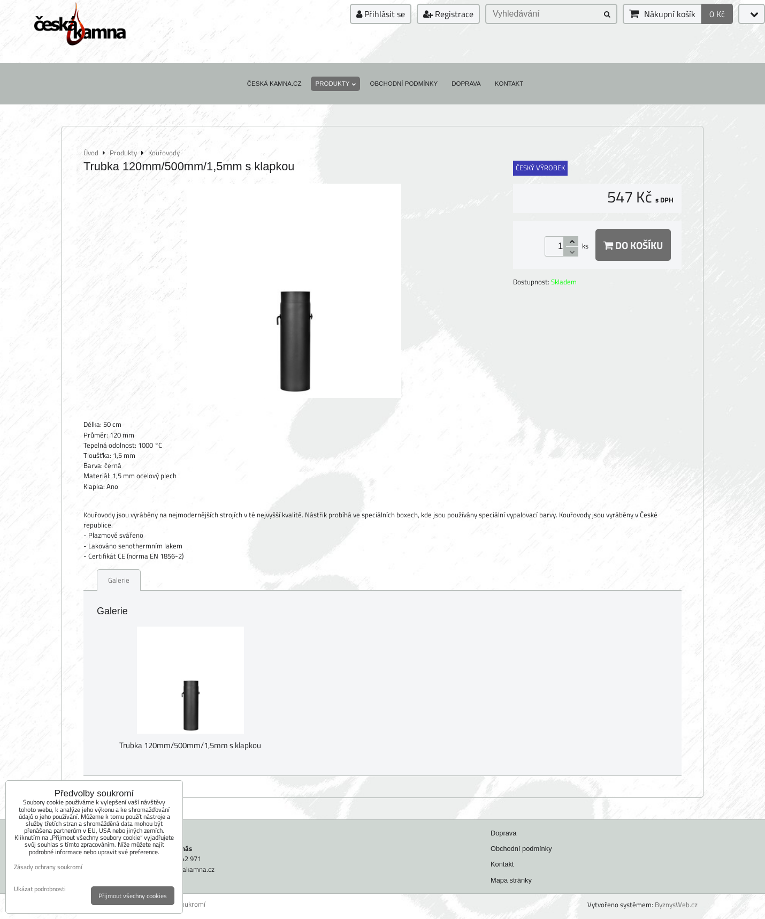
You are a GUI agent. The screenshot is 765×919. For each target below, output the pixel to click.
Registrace (448, 13)
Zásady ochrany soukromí (48, 867)
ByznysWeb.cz (676, 904)
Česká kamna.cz (274, 83)
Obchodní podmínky (404, 83)
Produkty (335, 83)
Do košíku (633, 245)
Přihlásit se (380, 13)
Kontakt (509, 83)
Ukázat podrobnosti (40, 888)
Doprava (466, 83)
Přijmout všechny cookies (132, 896)
